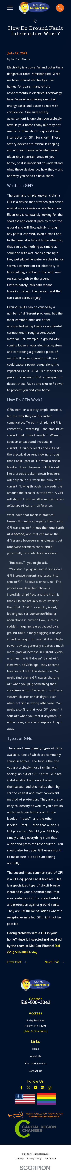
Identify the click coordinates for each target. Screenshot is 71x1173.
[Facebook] (21, 1087)
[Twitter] (28, 1087)
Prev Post (16, 962)
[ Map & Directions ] (35, 1031)
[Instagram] (49, 1087)
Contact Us (35, 1070)
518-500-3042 (35, 1003)
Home (35, 1048)
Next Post (54, 962)
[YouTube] (35, 1087)
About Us (35, 1056)
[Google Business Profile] (42, 1087)
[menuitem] (19, 1158)
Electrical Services (35, 1063)
